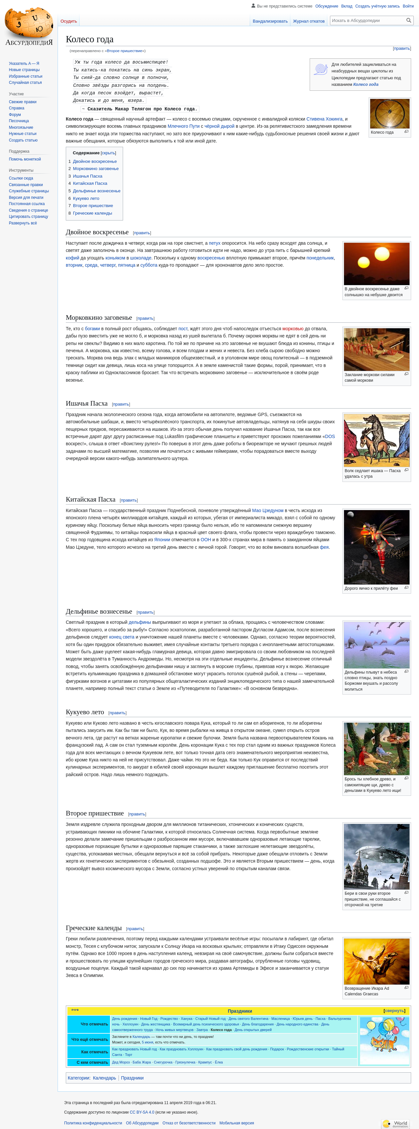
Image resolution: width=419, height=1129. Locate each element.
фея (324, 544)
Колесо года (365, 84)
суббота (148, 262)
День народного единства (298, 1022)
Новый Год (148, 1016)
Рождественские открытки (308, 1047)
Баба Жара (142, 1060)
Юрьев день (303, 1016)
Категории (78, 1075)
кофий (72, 255)
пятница (127, 262)
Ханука (186, 1016)
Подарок (277, 1047)
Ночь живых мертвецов (175, 1027)
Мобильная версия (236, 1121)
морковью (293, 326)
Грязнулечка (185, 1060)
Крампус (205, 1060)
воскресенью (211, 255)
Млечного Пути (184, 123)
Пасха (320, 1016)
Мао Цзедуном (267, 508)
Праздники (240, 1008)
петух (214, 240)
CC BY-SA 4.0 (142, 1110)
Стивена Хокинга (324, 116)
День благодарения (258, 1022)
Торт (128, 1052)
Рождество (169, 1016)
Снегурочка (163, 1060)
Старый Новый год (210, 1016)
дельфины (140, 619)
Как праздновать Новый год (134, 1047)
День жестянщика (155, 1022)
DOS (330, 434)
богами (92, 326)
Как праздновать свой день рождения (236, 1047)
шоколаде (141, 255)
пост (182, 326)
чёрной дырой (220, 123)
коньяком (115, 255)
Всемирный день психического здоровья (206, 1022)
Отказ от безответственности (189, 1121)
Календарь (141, 1034)
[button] (23, 223)
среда (91, 262)
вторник (74, 262)
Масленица (280, 1016)
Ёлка (219, 1060)
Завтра (202, 1027)
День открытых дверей (253, 1027)
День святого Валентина (248, 1016)
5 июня (147, 1040)
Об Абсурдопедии (142, 1121)
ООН (206, 537)
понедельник (320, 255)
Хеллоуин (130, 1022)
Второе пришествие (124, 50)
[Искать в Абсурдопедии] (372, 20)
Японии (162, 537)
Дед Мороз (121, 1060)
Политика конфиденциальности (93, 1121)
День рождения (124, 1016)
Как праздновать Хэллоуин (181, 1047)
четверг (107, 262)
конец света (121, 634)
